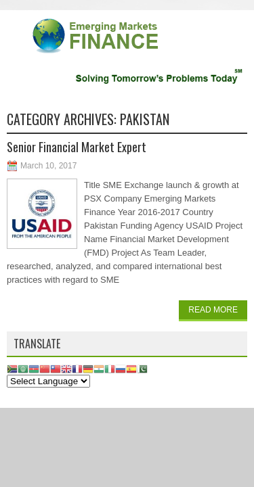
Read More (213, 310)
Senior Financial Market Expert (76, 147)
